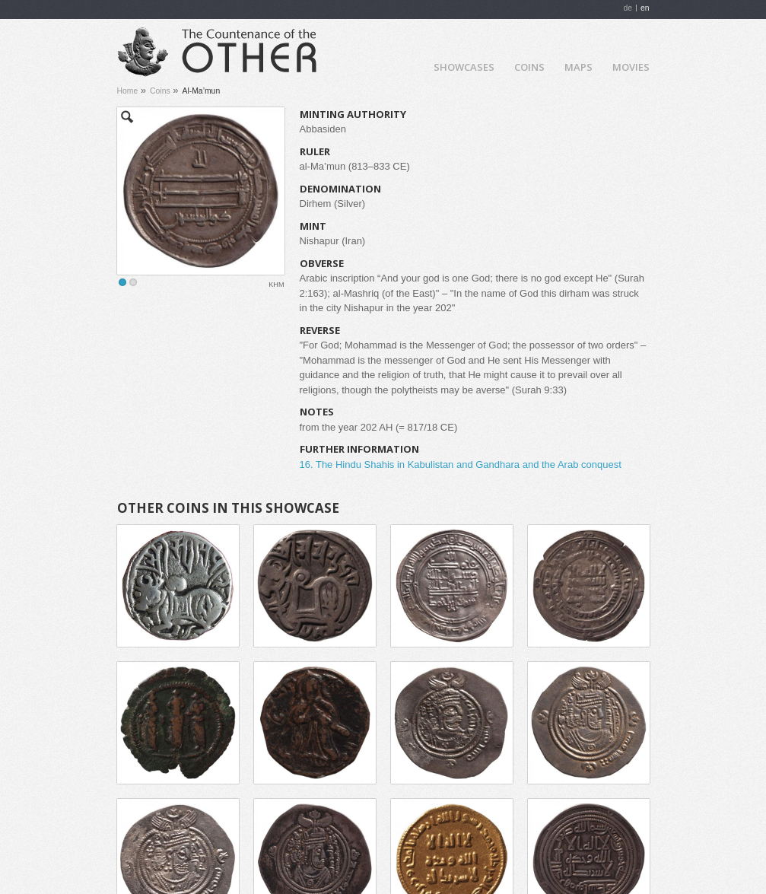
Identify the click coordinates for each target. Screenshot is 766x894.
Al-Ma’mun (202, 91)
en (645, 8)
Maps (578, 67)
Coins (529, 67)
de (627, 8)
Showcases (464, 67)
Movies (631, 67)
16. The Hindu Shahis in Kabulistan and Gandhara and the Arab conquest (460, 464)
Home (408, 65)
